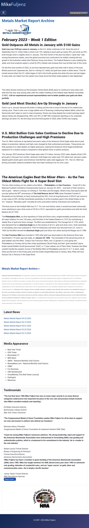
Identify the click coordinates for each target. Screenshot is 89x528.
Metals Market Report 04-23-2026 (17, 318)
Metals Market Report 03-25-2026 (17, 329)
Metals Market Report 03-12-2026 (17, 333)
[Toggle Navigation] (3, 12)
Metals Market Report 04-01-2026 (17, 326)
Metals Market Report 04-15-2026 (17, 322)
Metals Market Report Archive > (21, 268)
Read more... (10, 479)
